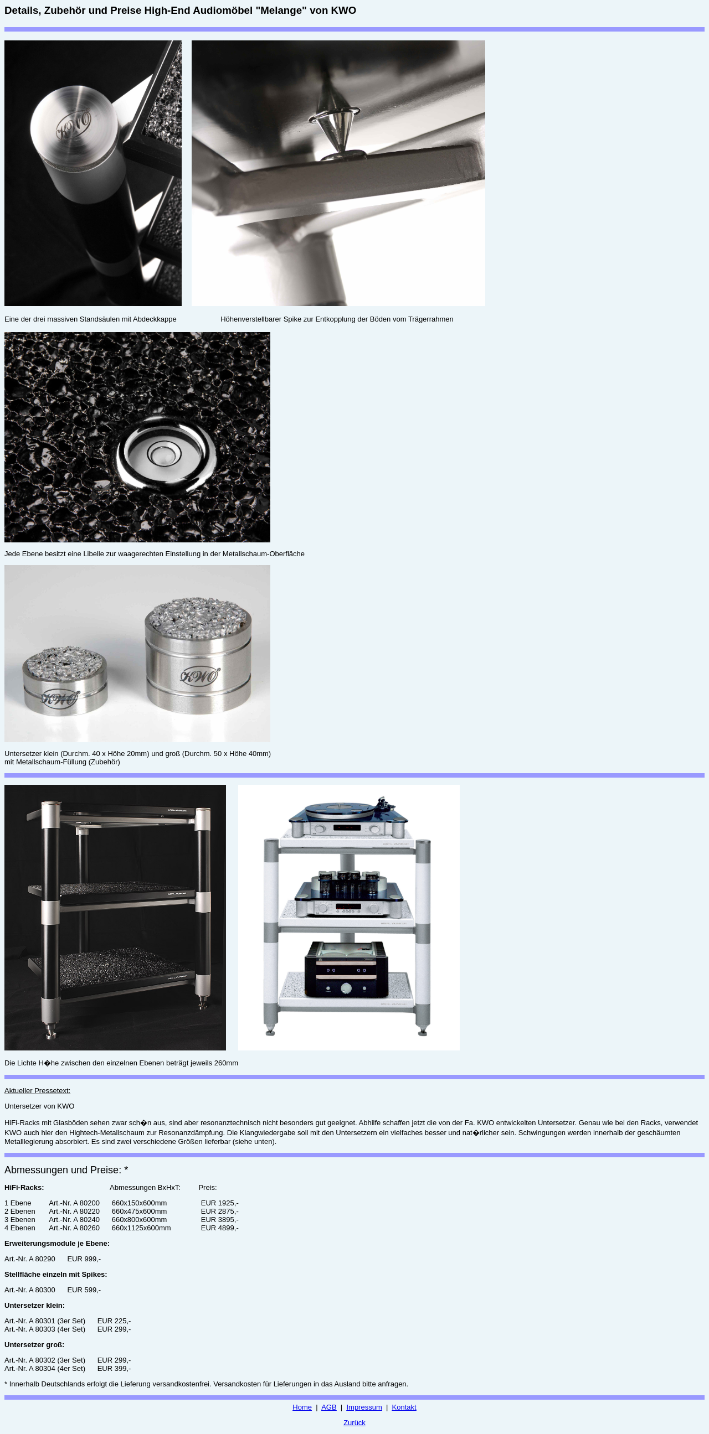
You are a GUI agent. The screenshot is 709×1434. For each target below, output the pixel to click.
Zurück (354, 1423)
